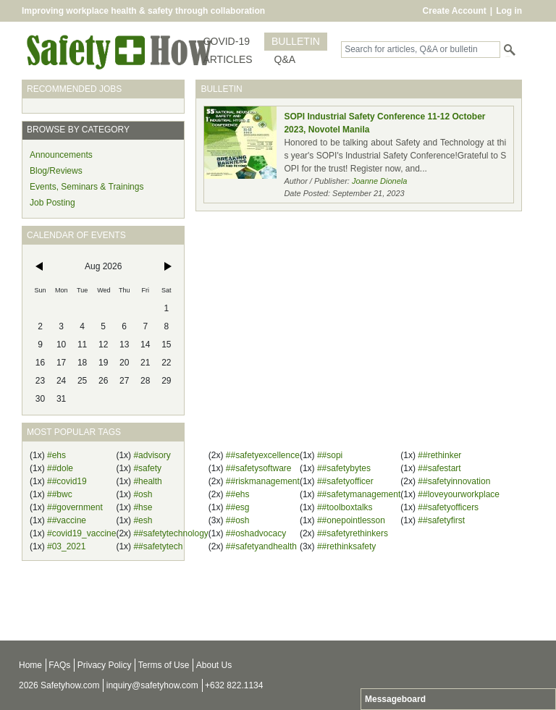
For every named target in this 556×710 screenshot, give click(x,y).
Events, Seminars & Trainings (86, 187)
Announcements (61, 155)
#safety (147, 468)
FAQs (59, 665)
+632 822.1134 (234, 685)
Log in (509, 11)
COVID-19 (226, 41)
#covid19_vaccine (81, 533)
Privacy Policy (104, 665)
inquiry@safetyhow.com (152, 685)
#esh (142, 520)
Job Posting (52, 203)
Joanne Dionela (379, 181)
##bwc (59, 494)
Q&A (285, 59)
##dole (60, 468)
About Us (214, 665)
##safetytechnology (170, 533)
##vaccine (66, 520)
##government (75, 507)
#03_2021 (66, 546)
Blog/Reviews (56, 171)
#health (147, 481)
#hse (142, 507)
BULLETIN (295, 41)
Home (30, 665)
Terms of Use (164, 665)
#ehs (56, 455)
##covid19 (67, 481)
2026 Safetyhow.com (59, 685)
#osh (142, 494)
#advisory (151, 455)
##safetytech (157, 546)
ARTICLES (227, 59)
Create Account (454, 11)
